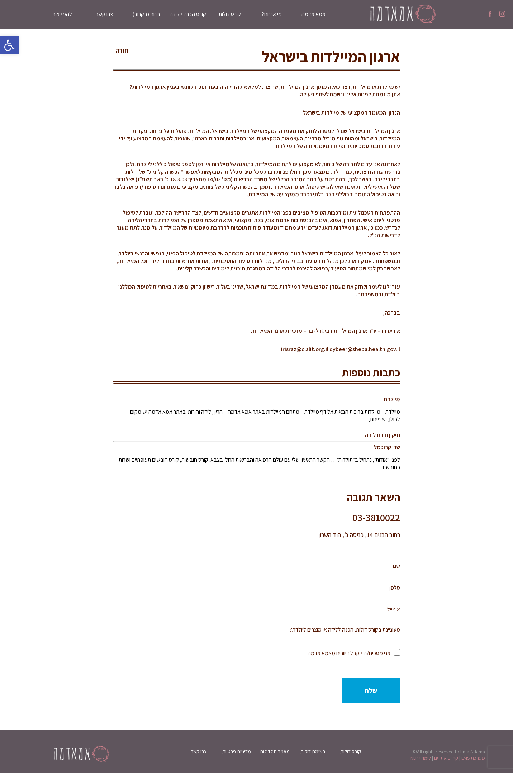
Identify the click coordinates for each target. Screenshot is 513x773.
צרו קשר (104, 14)
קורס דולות (230, 14)
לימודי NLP (420, 758)
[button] (9, 45)
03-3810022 (376, 517)
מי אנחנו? (272, 14)
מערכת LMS (473, 758)
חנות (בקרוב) (146, 14)
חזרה (122, 50)
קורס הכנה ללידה (188, 14)
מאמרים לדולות (275, 751)
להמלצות (62, 14)
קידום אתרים (446, 758)
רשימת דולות (312, 751)
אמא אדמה (313, 14)
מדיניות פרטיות (236, 751)
